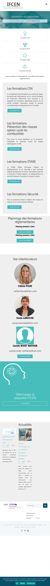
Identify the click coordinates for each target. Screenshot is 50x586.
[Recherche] (45, 505)
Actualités (28, 518)
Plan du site (26, 524)
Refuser (22, 583)
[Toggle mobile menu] (46, 4)
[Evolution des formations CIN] (9, 431)
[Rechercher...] (34, 505)
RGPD (22, 527)
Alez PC (33, 527)
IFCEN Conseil (29, 515)
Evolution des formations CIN (9, 440)
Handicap (40, 524)
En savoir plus (31, 583)
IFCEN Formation (30, 513)
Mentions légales (33, 524)
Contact (38, 518)
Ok (17, 583)
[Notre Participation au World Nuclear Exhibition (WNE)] (25, 434)
